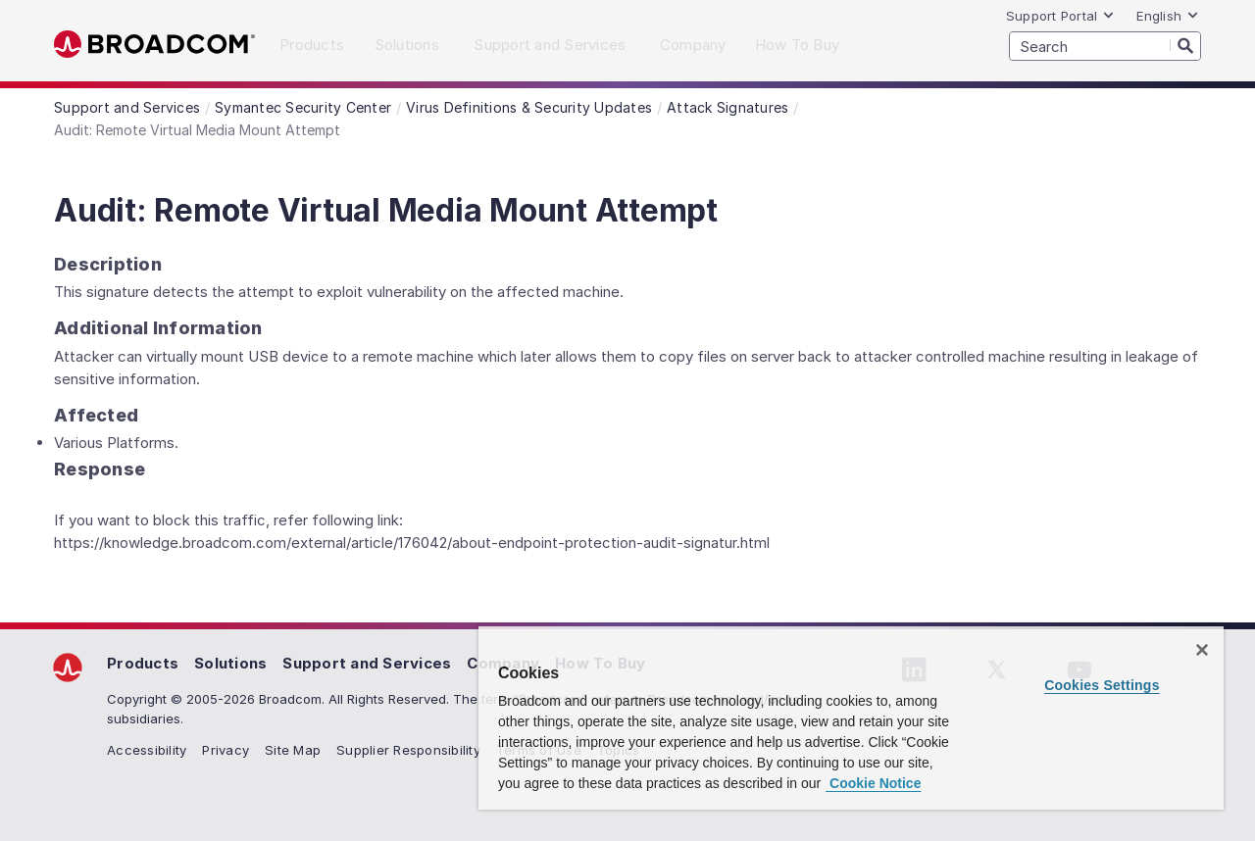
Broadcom (154, 45)
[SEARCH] (1105, 46)
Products (142, 663)
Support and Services (366, 663)
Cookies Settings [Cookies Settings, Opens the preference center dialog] (1102, 685)
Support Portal (1061, 16)
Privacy (225, 750)
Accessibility (146, 750)
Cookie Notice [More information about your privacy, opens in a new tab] (873, 783)
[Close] (1202, 650)
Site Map (293, 750)
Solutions (230, 663)
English (1167, 16)
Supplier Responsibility (408, 750)
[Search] (1185, 45)
